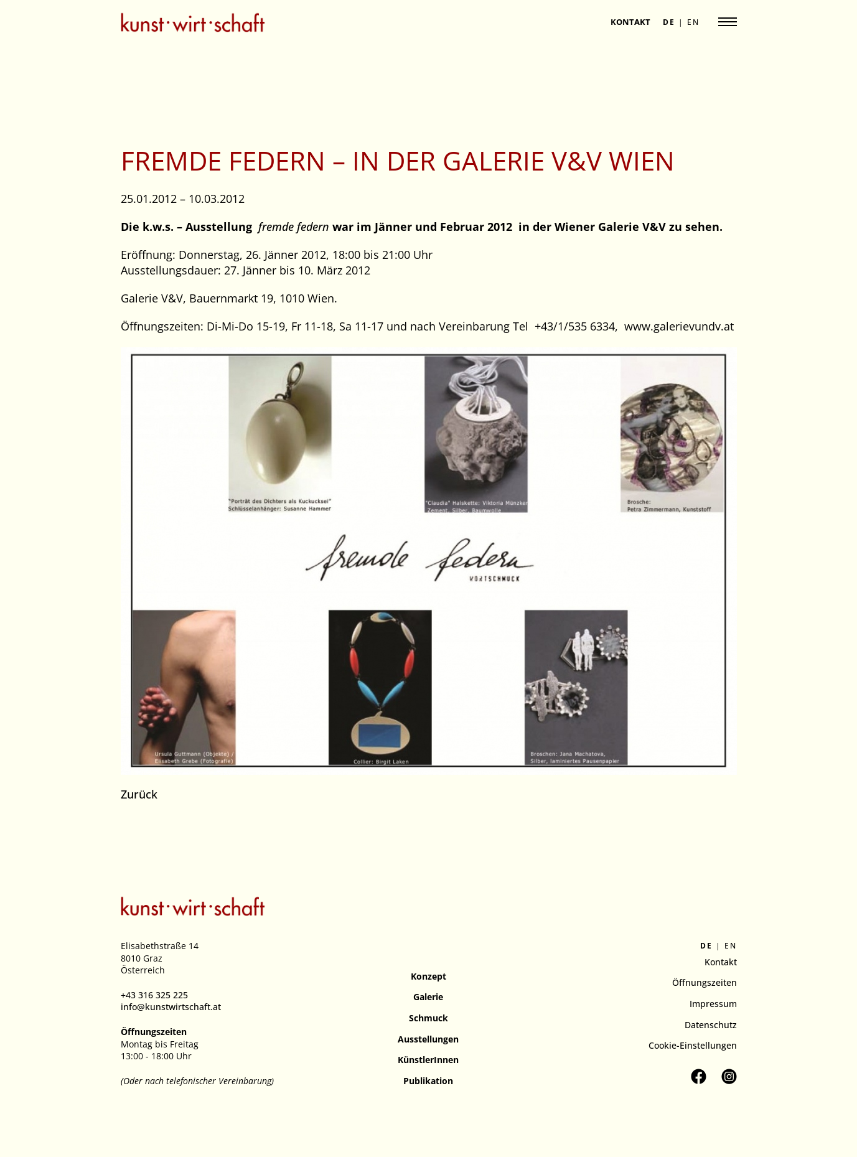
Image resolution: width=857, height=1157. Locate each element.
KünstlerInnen (428, 1060)
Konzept (428, 976)
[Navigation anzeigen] (727, 21)
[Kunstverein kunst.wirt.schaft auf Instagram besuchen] (729, 1076)
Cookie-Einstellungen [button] (693, 1045)
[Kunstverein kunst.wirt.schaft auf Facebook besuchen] (698, 1076)
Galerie (428, 997)
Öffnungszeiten (704, 982)
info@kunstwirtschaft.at (171, 1007)
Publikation (428, 1081)
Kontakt (630, 21)
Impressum (713, 1003)
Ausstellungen (428, 1039)
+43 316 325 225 (154, 995)
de (669, 22)
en (693, 22)
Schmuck (428, 1018)
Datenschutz (711, 1025)
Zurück (139, 794)
